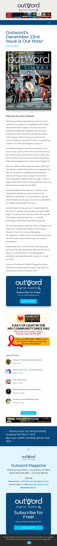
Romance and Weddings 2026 (26, 399)
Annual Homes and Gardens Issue (27, 360)
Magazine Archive (28, 413)
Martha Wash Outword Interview (27, 389)
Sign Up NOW (28, 301)
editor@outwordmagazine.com (34, 481)
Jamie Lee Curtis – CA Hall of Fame (28, 370)
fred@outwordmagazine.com (35, 484)
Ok (29, 543)
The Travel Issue (20, 380)
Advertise (24, 487)
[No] (54, 540)
